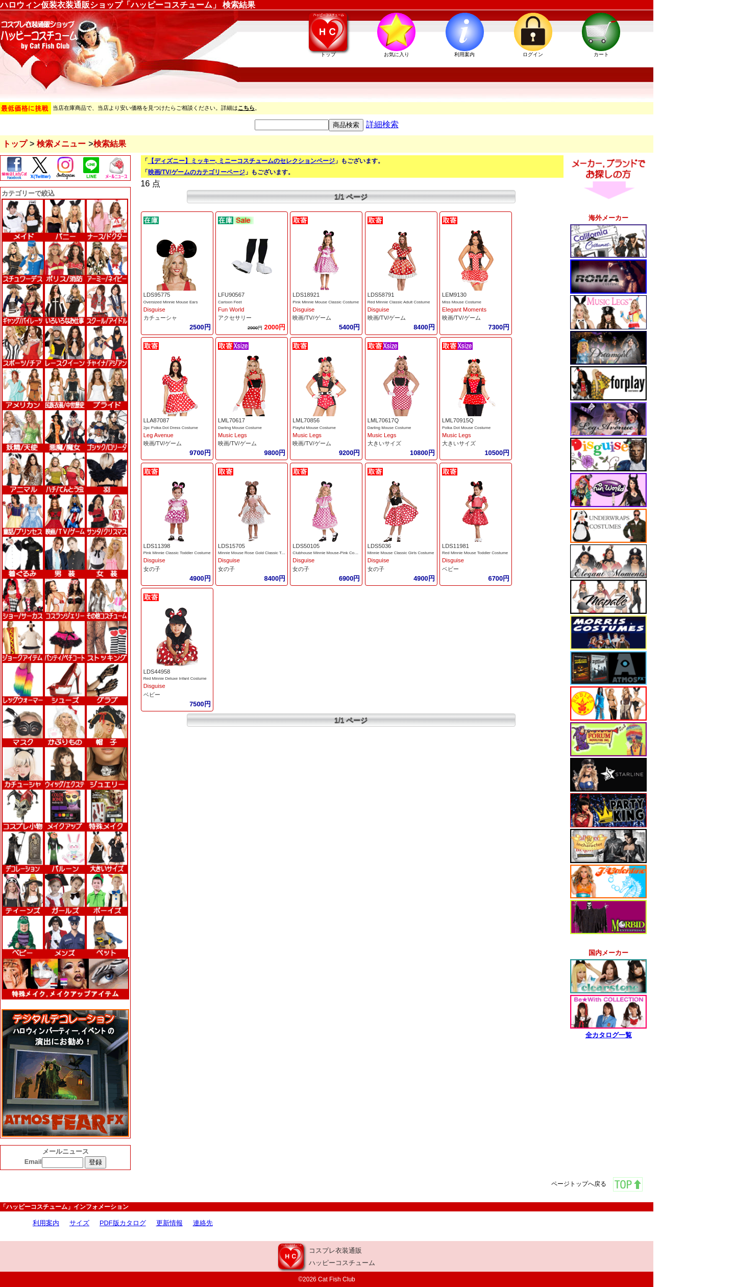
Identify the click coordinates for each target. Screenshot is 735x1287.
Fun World (231, 309)
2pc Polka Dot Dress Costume (170, 427)
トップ (15, 143)
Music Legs (232, 435)
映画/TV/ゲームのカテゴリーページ (196, 172)
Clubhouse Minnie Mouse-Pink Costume (328, 553)
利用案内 (46, 1223)
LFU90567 (231, 295)
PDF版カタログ (123, 1223)
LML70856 (306, 420)
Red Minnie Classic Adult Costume (399, 302)
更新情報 (169, 1223)
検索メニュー (61, 143)
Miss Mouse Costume (461, 302)
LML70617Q (383, 420)
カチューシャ (160, 318)
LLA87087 (156, 420)
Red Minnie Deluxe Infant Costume (175, 678)
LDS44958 (156, 672)
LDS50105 (306, 546)
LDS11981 (455, 546)
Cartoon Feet (230, 302)
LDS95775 (156, 295)
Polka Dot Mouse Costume (466, 427)
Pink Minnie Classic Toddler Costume (177, 553)
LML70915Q (458, 420)
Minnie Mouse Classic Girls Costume (401, 553)
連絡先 (203, 1223)
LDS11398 (156, 546)
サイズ (79, 1223)
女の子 (151, 569)
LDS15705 (231, 546)
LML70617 (231, 420)
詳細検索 (382, 124)
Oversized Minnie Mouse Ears (170, 302)
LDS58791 (381, 295)
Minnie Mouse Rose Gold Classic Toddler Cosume (263, 553)
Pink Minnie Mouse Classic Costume (325, 302)
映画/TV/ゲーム (311, 318)
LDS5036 (379, 546)
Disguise (154, 309)
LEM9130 (454, 295)
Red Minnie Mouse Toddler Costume (475, 553)
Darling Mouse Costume (240, 427)
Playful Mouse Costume (313, 427)
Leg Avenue (158, 435)
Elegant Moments (464, 309)
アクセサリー (235, 318)
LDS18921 (306, 295)
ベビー (450, 569)
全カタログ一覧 (608, 1035)
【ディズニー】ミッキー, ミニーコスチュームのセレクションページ (241, 160)
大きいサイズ (384, 443)
